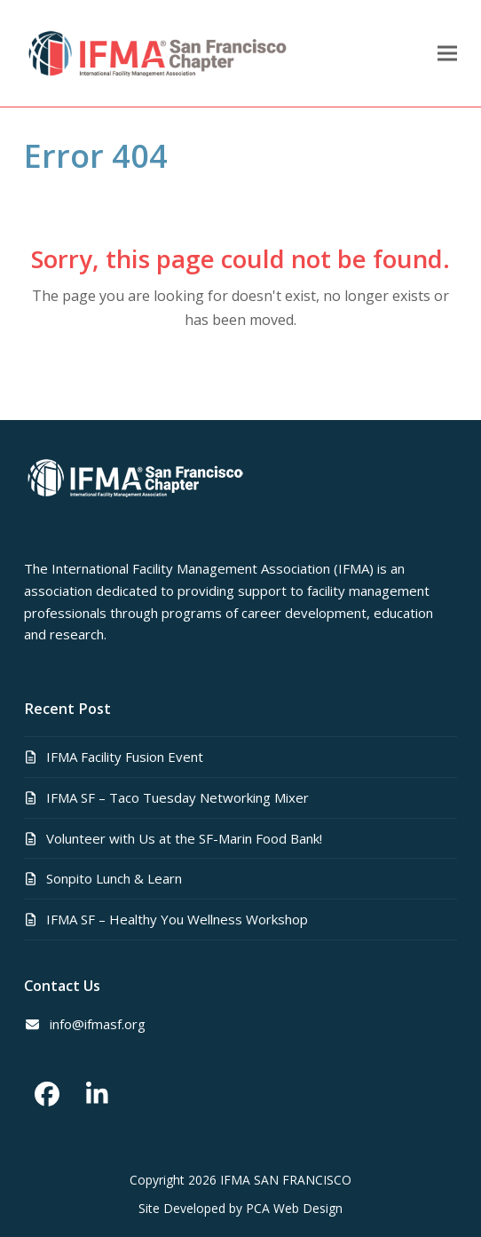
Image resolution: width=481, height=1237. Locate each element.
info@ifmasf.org (98, 1024)
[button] (447, 53)
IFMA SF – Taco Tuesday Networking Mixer (177, 797)
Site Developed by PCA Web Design (240, 1208)
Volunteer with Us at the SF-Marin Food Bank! (184, 838)
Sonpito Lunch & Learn (114, 878)
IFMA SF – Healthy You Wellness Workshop (177, 919)
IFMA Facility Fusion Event (124, 756)
